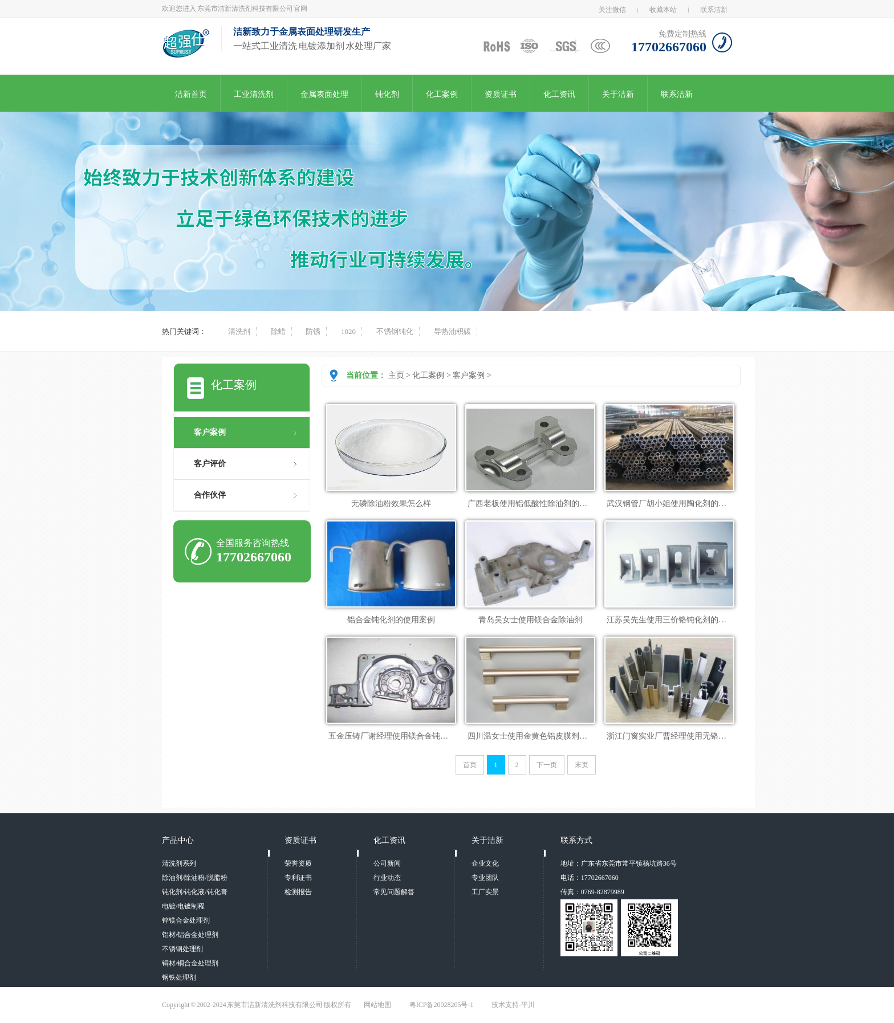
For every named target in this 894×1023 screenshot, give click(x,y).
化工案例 (442, 94)
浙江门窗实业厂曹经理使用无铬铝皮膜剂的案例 (690, 736)
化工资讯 (559, 94)
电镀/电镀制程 (183, 906)
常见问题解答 (394, 892)
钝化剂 (387, 94)
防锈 (313, 331)
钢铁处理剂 (179, 977)
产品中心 (178, 840)
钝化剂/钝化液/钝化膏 (194, 892)
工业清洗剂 (254, 94)
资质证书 (501, 94)
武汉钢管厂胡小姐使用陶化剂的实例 (670, 503)
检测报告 (298, 892)
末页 (581, 765)
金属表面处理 (324, 94)
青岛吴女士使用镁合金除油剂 (530, 620)
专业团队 (485, 878)
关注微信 (612, 10)
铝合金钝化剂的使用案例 (391, 620)
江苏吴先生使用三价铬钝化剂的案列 (670, 620)
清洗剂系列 (179, 863)
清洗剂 (239, 331)
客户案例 (469, 375)
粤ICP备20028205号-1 (441, 1005)
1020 (348, 331)
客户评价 (210, 463)
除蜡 (278, 331)
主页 (396, 375)
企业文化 (485, 863)
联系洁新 (714, 10)
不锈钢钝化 (394, 331)
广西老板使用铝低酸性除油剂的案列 (531, 503)
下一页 (547, 765)
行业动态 (387, 878)
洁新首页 (191, 94)
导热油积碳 (452, 331)
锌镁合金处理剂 (186, 920)
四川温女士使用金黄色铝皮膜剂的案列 (535, 736)
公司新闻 (387, 863)
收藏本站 (663, 10)
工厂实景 (485, 892)
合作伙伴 (210, 495)
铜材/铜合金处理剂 (190, 963)
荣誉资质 (298, 863)
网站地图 (377, 1005)
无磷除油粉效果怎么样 (391, 503)
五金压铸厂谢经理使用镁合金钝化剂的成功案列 (412, 736)
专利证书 (298, 878)
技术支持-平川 (513, 1005)
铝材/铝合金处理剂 (190, 935)
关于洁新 (618, 94)
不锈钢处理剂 (182, 949)
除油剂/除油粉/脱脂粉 (194, 878)
